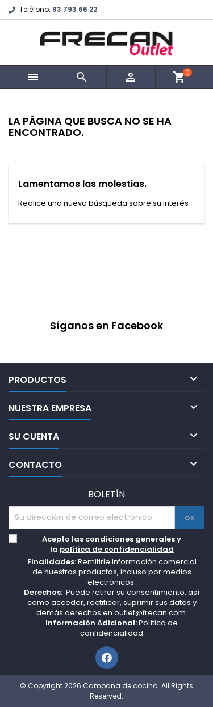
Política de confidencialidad (129, 627)
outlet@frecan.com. (150, 612)
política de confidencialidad (117, 549)
